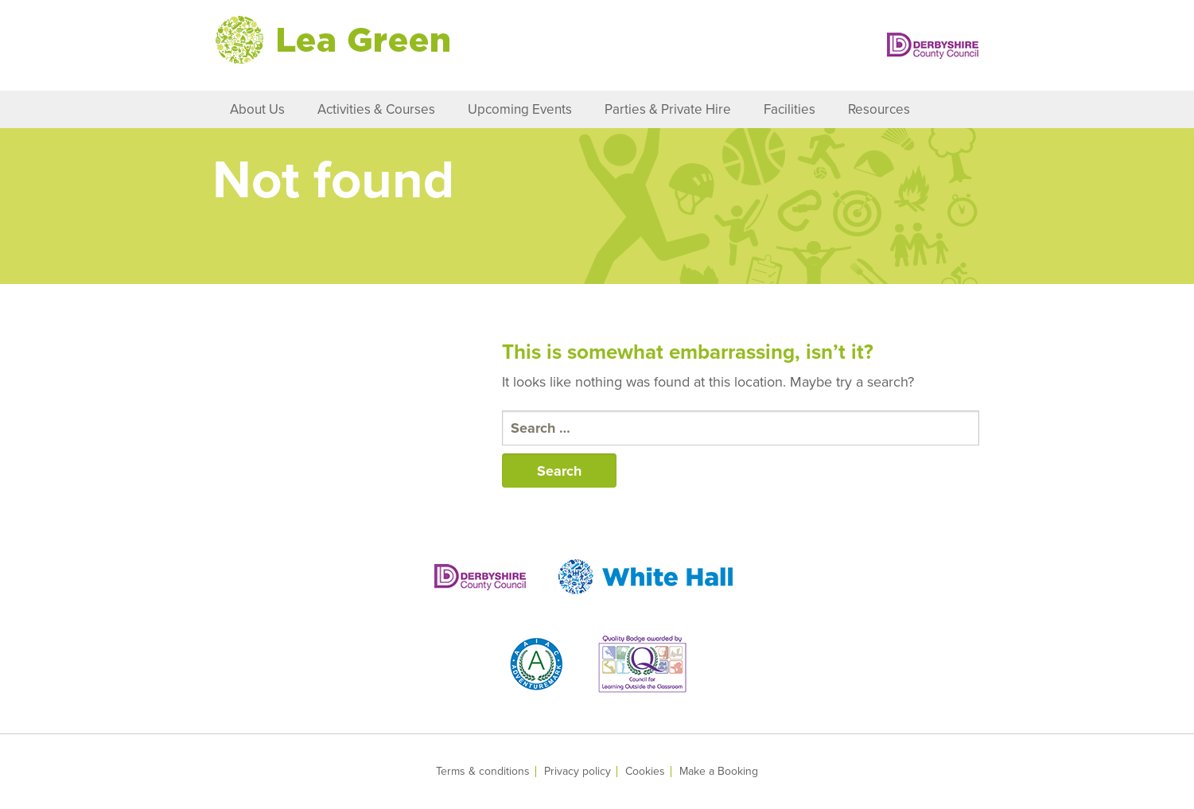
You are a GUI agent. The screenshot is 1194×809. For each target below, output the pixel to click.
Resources (879, 109)
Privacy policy (577, 771)
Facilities (789, 109)
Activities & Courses (376, 109)
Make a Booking (718, 771)
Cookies (645, 771)
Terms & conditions (483, 771)
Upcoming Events (520, 109)
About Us (257, 109)
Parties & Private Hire (668, 109)
